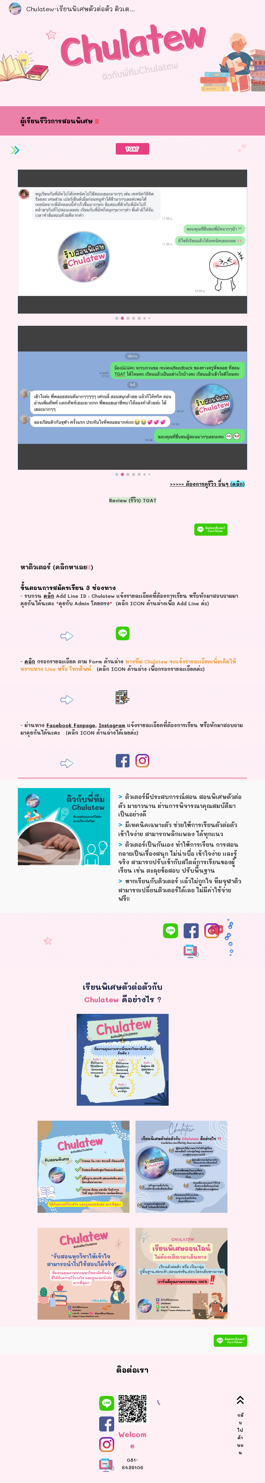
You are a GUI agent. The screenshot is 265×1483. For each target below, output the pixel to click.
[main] (122, 121)
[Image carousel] (132, 245)
